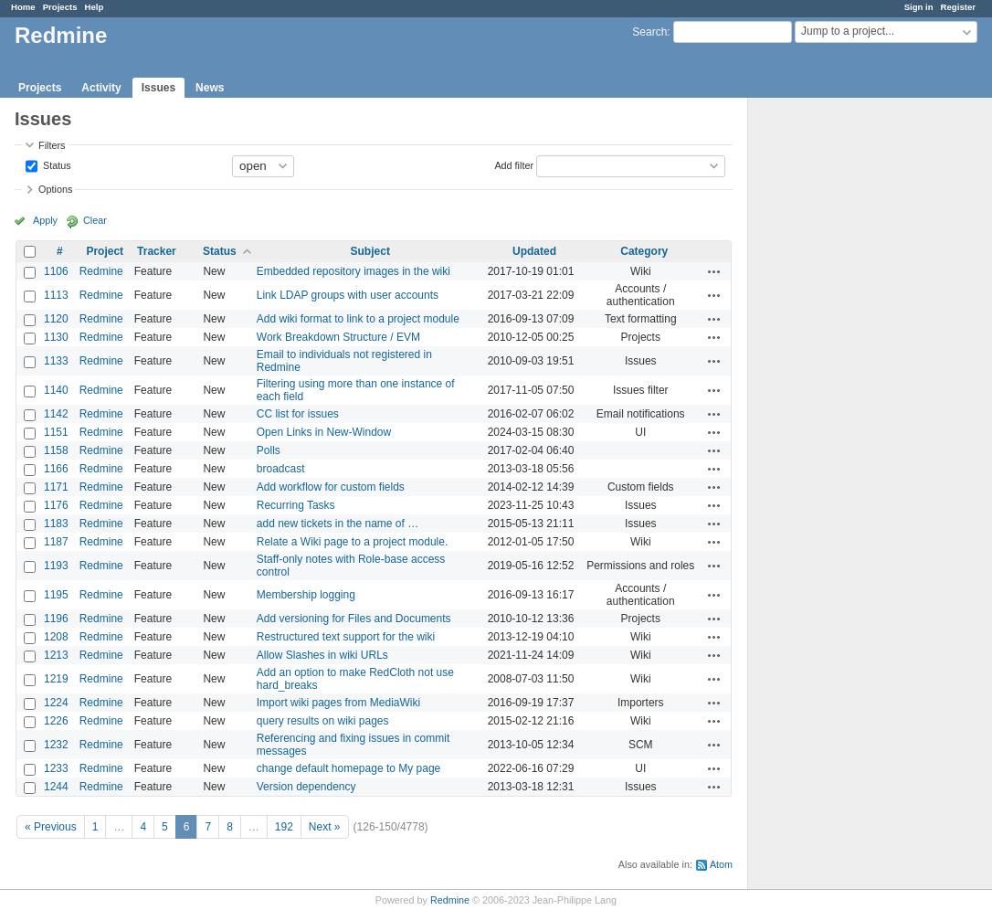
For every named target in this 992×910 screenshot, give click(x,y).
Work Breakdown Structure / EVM (338, 337)
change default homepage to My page (348, 768)
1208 (56, 636)
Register (958, 7)
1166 (56, 468)
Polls (268, 450)
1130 (56, 337)
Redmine (101, 271)
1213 (56, 655)
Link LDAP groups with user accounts (347, 295)
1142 (56, 413)
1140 (56, 390)
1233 (56, 768)
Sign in (919, 7)
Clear (95, 220)
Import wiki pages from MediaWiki (338, 702)
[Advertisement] (839, 385)
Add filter (513, 164)
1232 (56, 744)
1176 (56, 505)
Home (23, 7)
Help (94, 7)
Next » (325, 826)
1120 (56, 318)
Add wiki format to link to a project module (358, 318)
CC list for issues (298, 413)
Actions (714, 271)
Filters (51, 145)
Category (644, 251)
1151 (56, 432)
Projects (60, 7)
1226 (56, 720)
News (209, 87)
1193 (56, 565)
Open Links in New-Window (324, 432)
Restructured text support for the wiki (346, 636)
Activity (101, 87)
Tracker (156, 251)
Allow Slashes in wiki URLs (322, 655)
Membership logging (306, 594)
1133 (56, 360)
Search (649, 32)
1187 (56, 541)
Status (55, 164)
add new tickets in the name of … (337, 523)
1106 (56, 271)
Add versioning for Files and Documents (354, 618)
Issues (158, 87)
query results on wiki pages (323, 720)
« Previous (51, 826)
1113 (56, 295)
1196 (56, 618)
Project (104, 251)
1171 (56, 487)
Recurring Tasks (296, 505)
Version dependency (306, 786)
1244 (56, 786)
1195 (56, 594)
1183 (56, 523)
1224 (56, 702)
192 (284, 826)
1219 (56, 678)
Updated (534, 251)
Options (55, 189)
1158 (56, 450)
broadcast (281, 468)
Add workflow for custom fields (331, 487)
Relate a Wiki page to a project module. (352, 541)
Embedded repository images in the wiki (353, 271)
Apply (45, 220)
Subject (370, 251)
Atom (721, 864)
